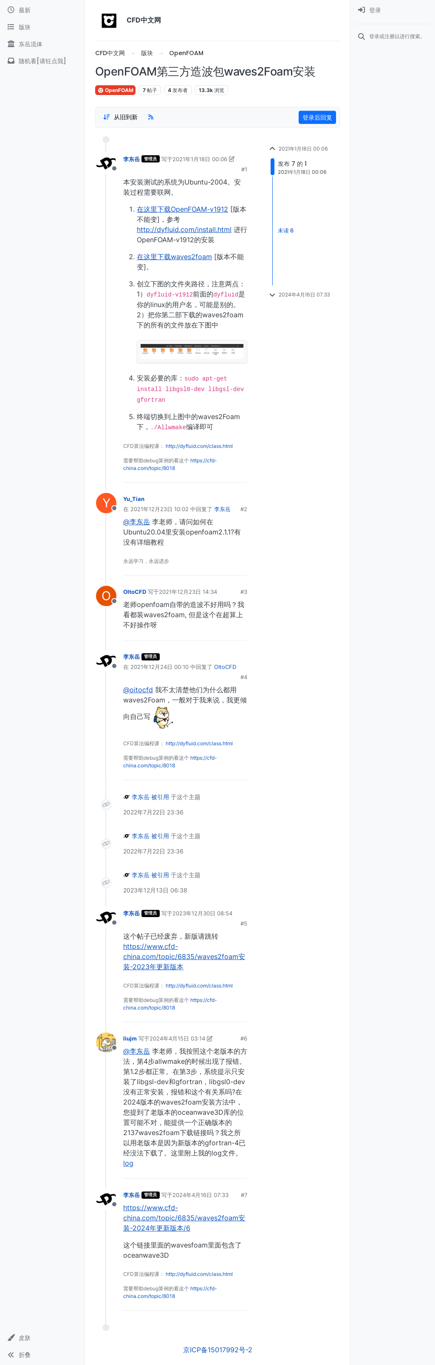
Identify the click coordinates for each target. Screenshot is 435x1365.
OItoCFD (134, 591)
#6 (243, 1038)
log (128, 1163)
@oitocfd (138, 689)
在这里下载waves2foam (174, 256)
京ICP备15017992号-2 (217, 1349)
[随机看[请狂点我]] (42, 61)
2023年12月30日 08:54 (202, 913)
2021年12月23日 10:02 (159, 509)
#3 (243, 591)
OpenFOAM (115, 90)
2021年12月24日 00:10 (159, 666)
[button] (42, 1338)
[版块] (42, 27)
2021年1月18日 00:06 (199, 159)
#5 (243, 923)
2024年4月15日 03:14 (177, 1038)
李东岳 (131, 159)
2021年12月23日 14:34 (188, 591)
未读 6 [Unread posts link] (286, 230)
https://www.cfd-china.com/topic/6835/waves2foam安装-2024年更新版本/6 (184, 1217)
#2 (243, 509)
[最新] (42, 10)
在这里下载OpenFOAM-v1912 (182, 209)
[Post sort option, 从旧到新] (120, 117)
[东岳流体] (42, 44)
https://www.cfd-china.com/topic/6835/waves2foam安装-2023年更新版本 (184, 956)
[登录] (393, 10)
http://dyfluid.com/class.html (199, 446)
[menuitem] (393, 10)
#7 (244, 1195)
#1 (244, 169)
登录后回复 (317, 117)
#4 (243, 677)
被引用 (160, 796)
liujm (130, 1038)
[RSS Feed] (151, 117)
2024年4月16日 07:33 (200, 1195)
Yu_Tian (133, 498)
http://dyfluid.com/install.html (184, 229)
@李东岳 (136, 521)
